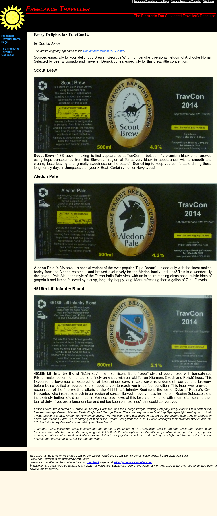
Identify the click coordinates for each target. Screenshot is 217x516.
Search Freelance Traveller (186, 1)
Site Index (208, 1)
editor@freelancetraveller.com (133, 462)
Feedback (93, 462)
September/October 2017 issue (103, 51)
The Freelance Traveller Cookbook (10, 52)
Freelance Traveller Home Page (151, 1)
